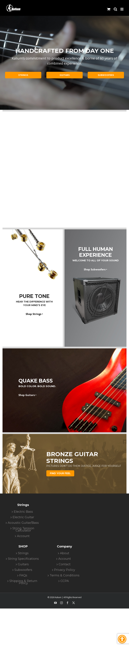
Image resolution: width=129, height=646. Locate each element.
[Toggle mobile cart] (108, 9)
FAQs (23, 575)
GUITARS (65, 75)
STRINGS (23, 75)
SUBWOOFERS (106, 75)
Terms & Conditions (64, 575)
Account (23, 536)
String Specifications (23, 559)
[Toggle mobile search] (115, 9)
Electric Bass (23, 512)
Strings (23, 553)
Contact (65, 564)
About (64, 553)
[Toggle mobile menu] (122, 9)
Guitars (23, 564)
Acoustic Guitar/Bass (23, 523)
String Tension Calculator (23, 529)
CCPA (64, 581)
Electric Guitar (23, 517)
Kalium (58, 597)
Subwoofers (23, 570)
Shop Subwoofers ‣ (95, 269)
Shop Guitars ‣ (27, 395)
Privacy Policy (64, 570)
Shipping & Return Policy (23, 582)
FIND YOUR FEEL (60, 473)
